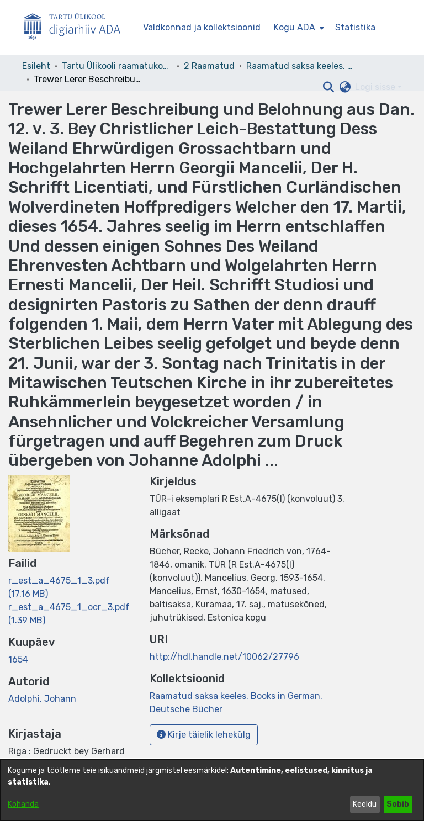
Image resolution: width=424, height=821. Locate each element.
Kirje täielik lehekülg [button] (204, 734)
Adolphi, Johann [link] (42, 698)
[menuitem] (298, 27)
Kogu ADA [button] (294, 27)
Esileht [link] (36, 66)
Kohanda (23, 804)
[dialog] (212, 790)
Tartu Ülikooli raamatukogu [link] (117, 66)
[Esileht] (77, 28)
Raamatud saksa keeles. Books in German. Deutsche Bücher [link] (301, 66)
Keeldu (365, 804)
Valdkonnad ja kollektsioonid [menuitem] (202, 27)
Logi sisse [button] (376, 87)
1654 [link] (18, 659)
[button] (328, 87)
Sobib (397, 804)
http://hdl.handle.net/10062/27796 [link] (224, 656)
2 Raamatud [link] (209, 66)
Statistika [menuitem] (355, 27)
